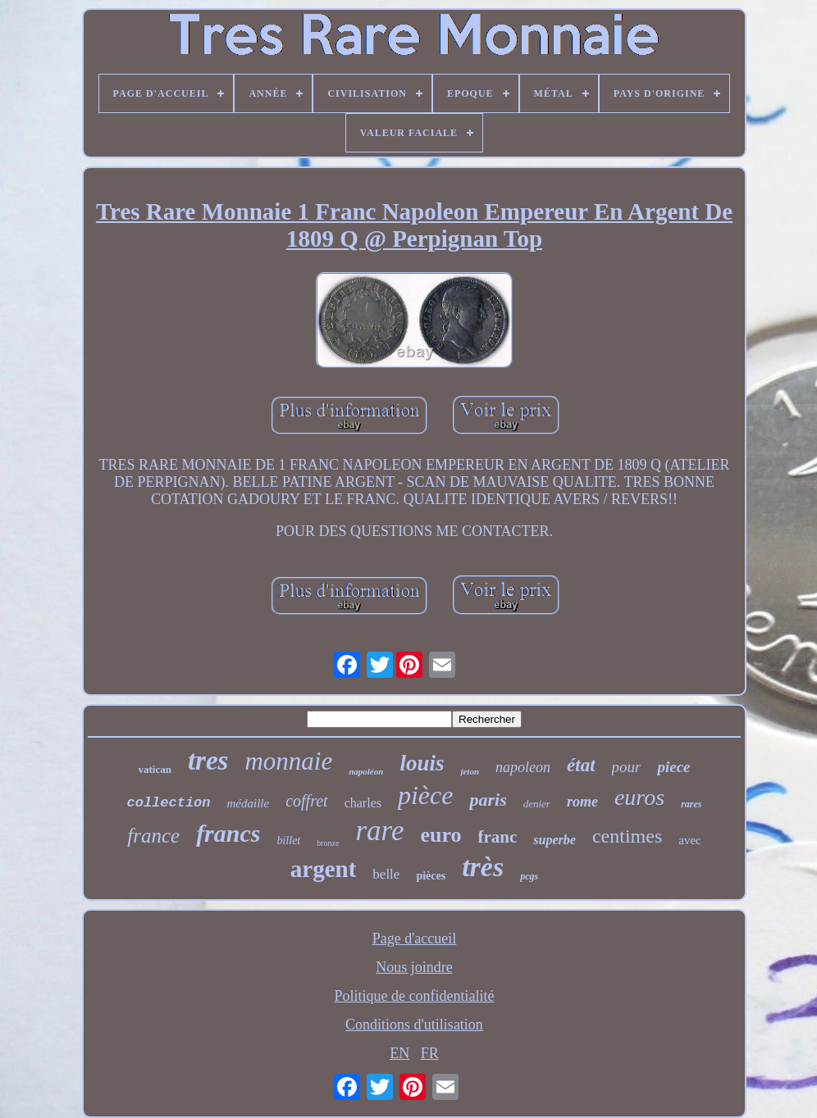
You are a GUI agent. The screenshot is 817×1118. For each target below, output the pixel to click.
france (153, 836)
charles (363, 803)
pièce (426, 795)
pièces (430, 876)
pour (626, 766)
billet (288, 840)
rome (582, 801)
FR (430, 1053)
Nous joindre (414, 967)
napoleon (522, 767)
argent (323, 869)
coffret (306, 801)
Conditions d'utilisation (414, 1024)
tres (208, 760)
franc (498, 837)
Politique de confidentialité (415, 996)
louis (421, 763)
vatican (154, 769)
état (581, 765)
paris (487, 799)
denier (536, 804)
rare (379, 831)
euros (639, 797)
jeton (469, 771)
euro (440, 835)
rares (691, 804)
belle (385, 874)
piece (673, 766)
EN (399, 1053)
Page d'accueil (414, 938)
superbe (554, 840)
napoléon (366, 771)
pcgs (529, 876)
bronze (328, 843)
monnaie (288, 761)
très (483, 867)
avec (689, 840)
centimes (627, 836)
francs (228, 833)
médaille (248, 803)
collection (169, 803)
